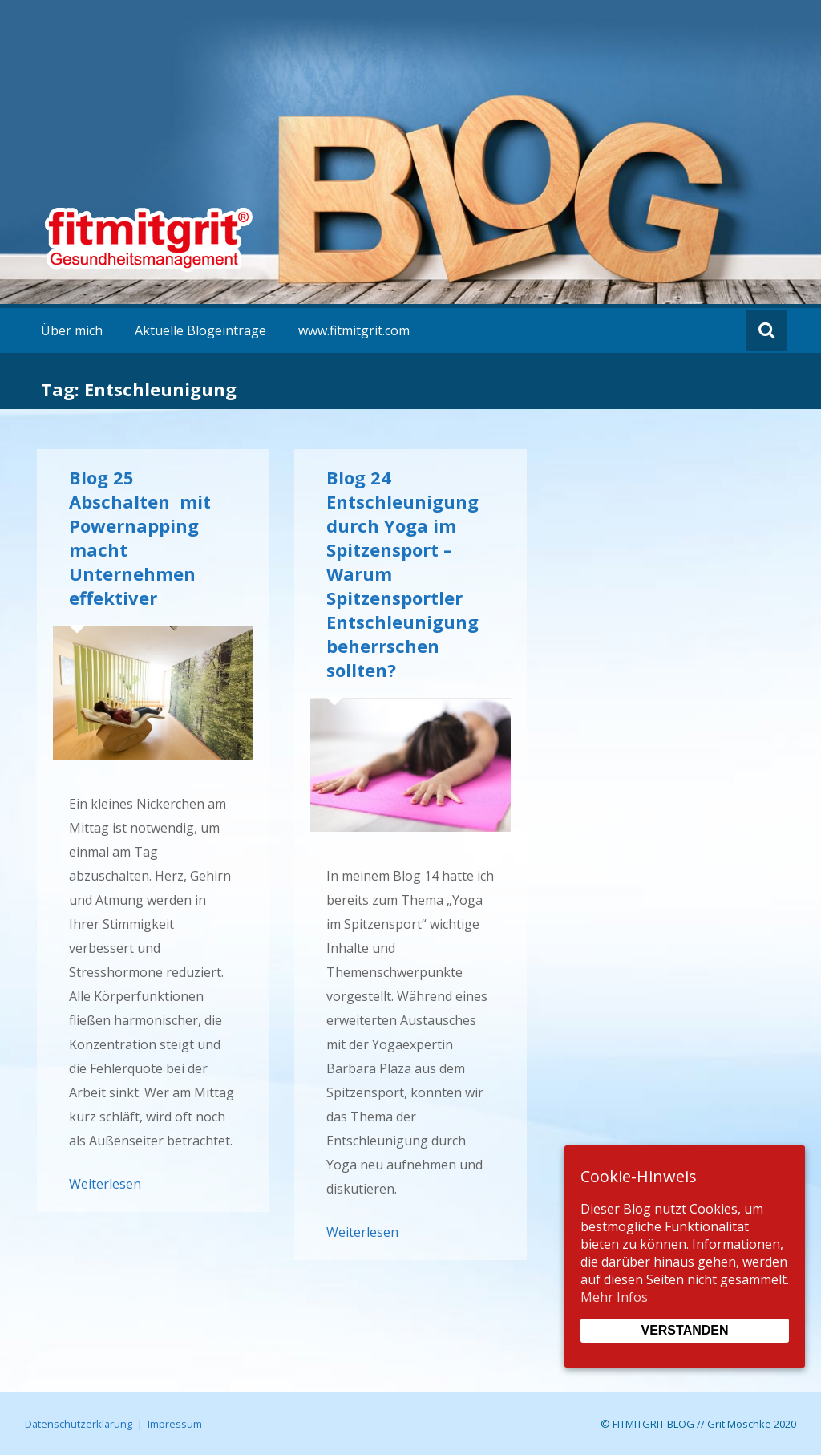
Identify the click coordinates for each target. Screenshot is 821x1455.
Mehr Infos (614, 1297)
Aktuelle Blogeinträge (200, 330)
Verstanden (684, 1330)
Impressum (175, 1423)
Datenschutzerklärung (78, 1423)
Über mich (72, 330)
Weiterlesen (105, 1184)
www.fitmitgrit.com (354, 330)
